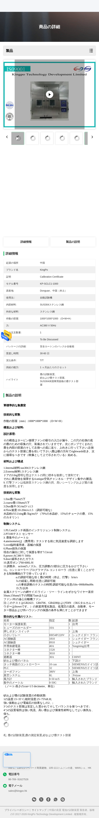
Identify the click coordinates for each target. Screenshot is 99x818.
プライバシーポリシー (17, 810)
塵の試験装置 (16, 735)
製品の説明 (73, 241)
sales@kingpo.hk (17, 790)
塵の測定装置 (33, 735)
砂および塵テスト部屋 (57, 735)
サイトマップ (39, 810)
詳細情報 (26, 241)
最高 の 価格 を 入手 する (26, 168)
